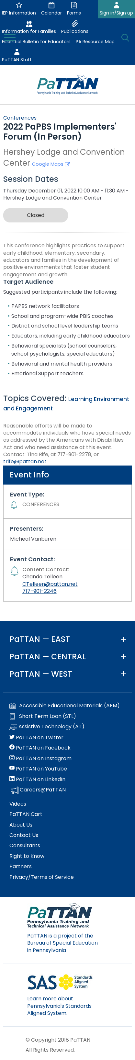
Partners (20, 866)
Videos (17, 804)
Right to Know (26, 856)
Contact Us (23, 835)
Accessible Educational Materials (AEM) (64, 705)
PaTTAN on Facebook (40, 747)
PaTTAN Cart (25, 814)
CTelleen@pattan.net (50, 584)
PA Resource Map (95, 41)
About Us (20, 825)
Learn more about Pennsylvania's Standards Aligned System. (59, 1006)
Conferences (20, 118)
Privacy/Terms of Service (41, 877)
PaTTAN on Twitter (36, 737)
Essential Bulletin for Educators (36, 41)
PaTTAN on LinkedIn (37, 779)
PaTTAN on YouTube (38, 768)
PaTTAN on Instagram (40, 758)
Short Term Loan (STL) (42, 716)
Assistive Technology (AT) (46, 727)
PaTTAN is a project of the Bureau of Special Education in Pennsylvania (62, 943)
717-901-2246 (39, 591)
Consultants (24, 845)
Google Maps (51, 164)
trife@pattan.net (25, 461)
